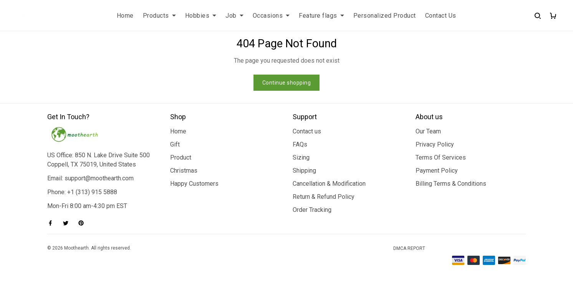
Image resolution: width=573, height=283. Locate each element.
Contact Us (440, 15)
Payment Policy (437, 170)
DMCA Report (409, 248)
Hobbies (201, 15)
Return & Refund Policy (323, 196)
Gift (175, 144)
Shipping (304, 170)
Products (159, 15)
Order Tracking (312, 209)
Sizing (301, 157)
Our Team (428, 131)
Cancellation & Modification (329, 183)
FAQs (300, 144)
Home (125, 15)
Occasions (271, 15)
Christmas (183, 170)
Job (234, 15)
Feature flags (321, 15)
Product (180, 157)
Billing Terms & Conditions (451, 183)
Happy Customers (194, 183)
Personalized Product (384, 15)
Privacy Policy (435, 144)
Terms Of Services (441, 157)
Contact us (307, 131)
